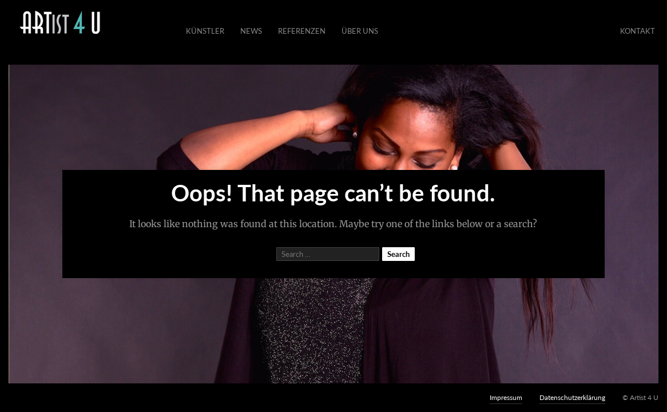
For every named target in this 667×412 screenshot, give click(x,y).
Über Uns (360, 30)
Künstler (205, 30)
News (251, 30)
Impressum (506, 397)
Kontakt (637, 30)
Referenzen (301, 30)
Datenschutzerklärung (572, 397)
